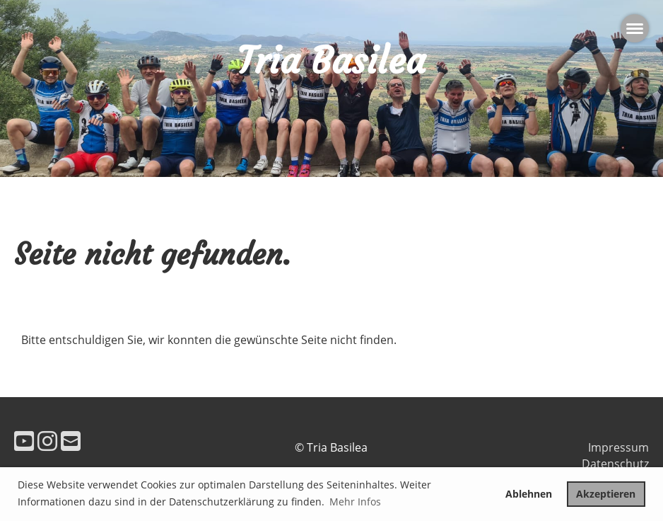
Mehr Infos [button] (355, 501)
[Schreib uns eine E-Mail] (71, 440)
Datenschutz (615, 463)
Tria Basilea (331, 61)
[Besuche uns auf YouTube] (24, 440)
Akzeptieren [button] (605, 493)
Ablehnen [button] (528, 493)
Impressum (618, 447)
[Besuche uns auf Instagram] (47, 440)
